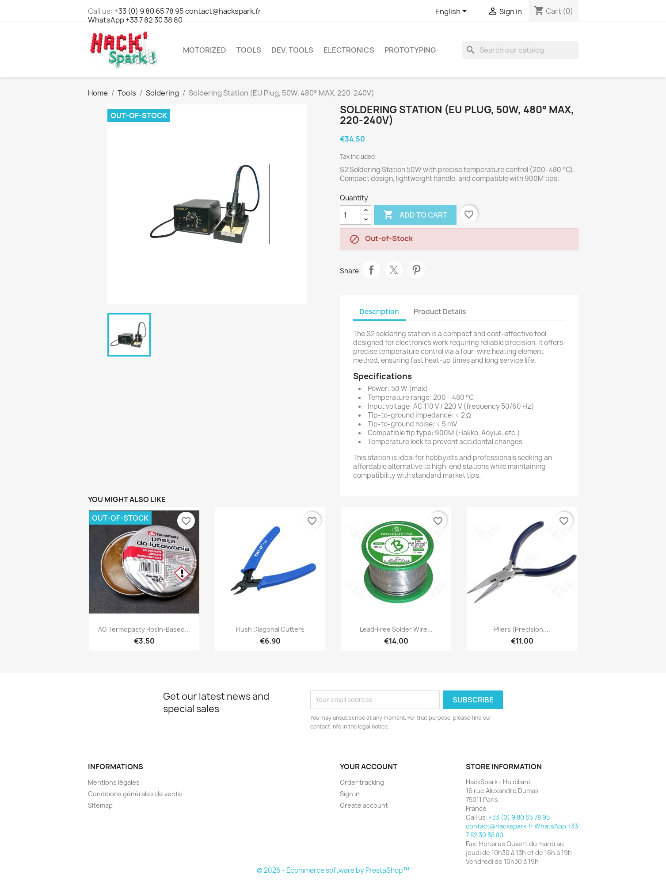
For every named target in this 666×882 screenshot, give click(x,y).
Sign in (350, 794)
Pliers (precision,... (522, 629)
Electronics (348, 50)
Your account (368, 766)
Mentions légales (114, 782)
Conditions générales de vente (135, 794)
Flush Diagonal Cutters (270, 629)
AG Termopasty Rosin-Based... (144, 629)
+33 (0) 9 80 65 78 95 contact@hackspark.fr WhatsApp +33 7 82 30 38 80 (174, 15)
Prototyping (410, 50)
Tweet (394, 270)
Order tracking (362, 782)
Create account (364, 805)
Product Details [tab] (440, 311)
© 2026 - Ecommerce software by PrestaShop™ (333, 870)
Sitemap (100, 805)
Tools (248, 50)
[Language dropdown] (452, 12)
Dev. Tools (292, 50)
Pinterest (416, 270)
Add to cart (415, 215)
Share (371, 270)
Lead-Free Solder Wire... (396, 629)
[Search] (520, 50)
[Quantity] (350, 215)
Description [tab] (379, 311)
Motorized (204, 50)
